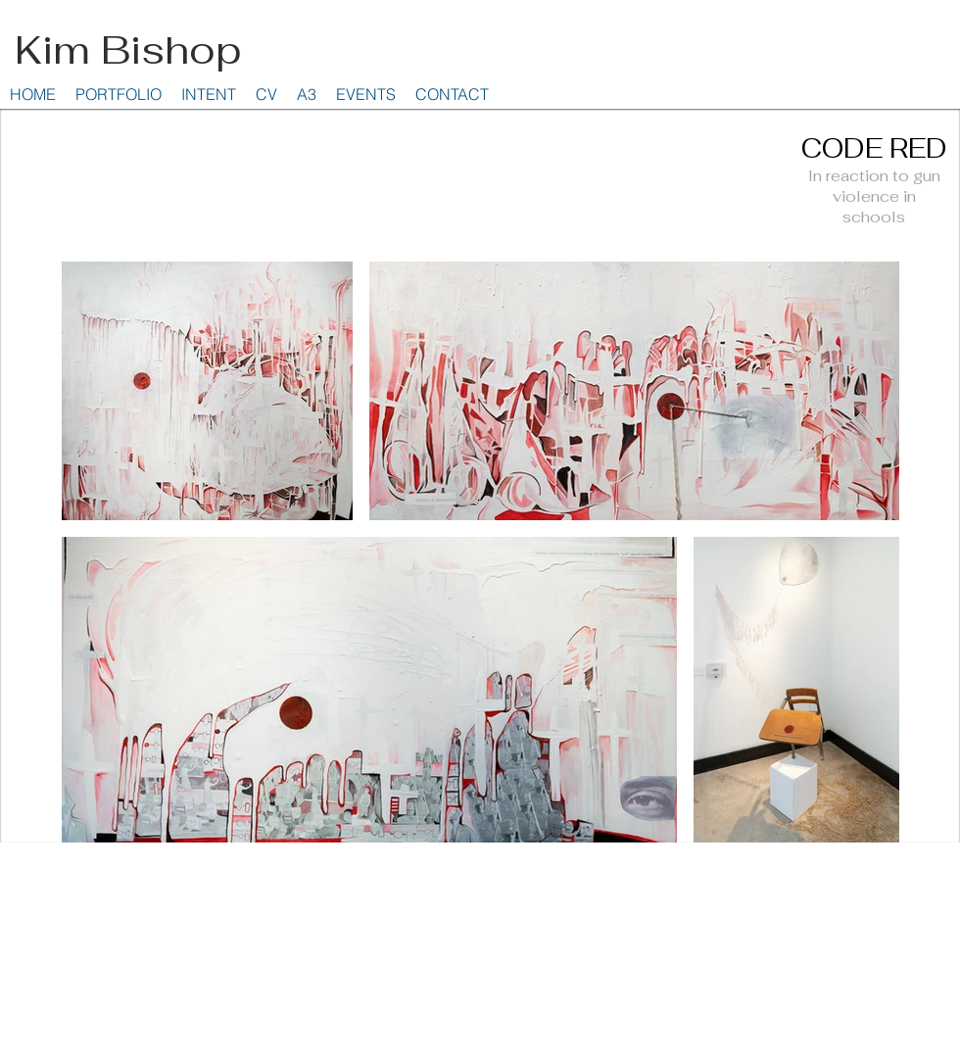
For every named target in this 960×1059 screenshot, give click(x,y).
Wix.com (920, 865)
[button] (118, 94)
